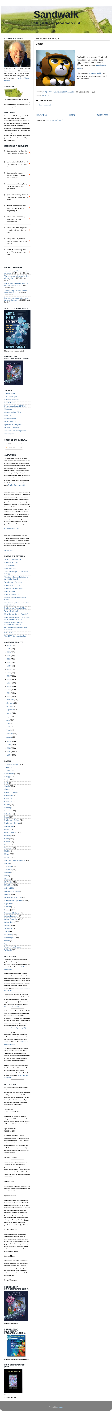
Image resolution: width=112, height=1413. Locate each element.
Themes (7, 931)
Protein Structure (10, 421)
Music (6, 876)
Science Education (11, 916)
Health (6, 851)
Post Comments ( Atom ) (54, 120)
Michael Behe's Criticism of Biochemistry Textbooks (14, 624)
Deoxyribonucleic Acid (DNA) (15, 406)
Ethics (6, 817)
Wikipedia (8, 950)
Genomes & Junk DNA (12, 412)
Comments (10, 448)
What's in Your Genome (12, 559)
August (9, 713)
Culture (7, 805)
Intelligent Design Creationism (15, 860)
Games (7, 829)
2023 (9, 656)
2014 (9, 686)
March (8, 730)
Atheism (7, 770)
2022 (9, 659)
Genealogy (8, 409)
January (9, 737)
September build (94, 73)
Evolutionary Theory (11, 823)
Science (7, 910)
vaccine (7, 941)
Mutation (7, 415)
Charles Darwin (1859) (12, 529)
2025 (9, 649)
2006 (9, 755)
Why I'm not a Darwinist (13, 582)
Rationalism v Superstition (13, 900)
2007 (9, 751)
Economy (8, 808)
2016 (9, 679)
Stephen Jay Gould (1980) (18, 1028)
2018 (9, 673)
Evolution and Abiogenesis (13, 588)
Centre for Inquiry (10, 792)
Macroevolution (10, 591)
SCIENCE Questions (11, 428)
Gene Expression (10, 832)
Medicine (7, 873)
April (8, 727)
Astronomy (8, 767)
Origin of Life (9, 888)
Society (7, 925)
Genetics (7, 842)
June (8, 720)
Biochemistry (9, 774)
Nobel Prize (8, 885)
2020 (9, 666)
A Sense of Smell (10, 394)
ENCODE (8, 814)
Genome (7, 845)
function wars (9, 826)
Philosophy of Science (12, 891)
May (8, 723)
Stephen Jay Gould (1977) (11, 1006)
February (9, 734)
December (10, 699)
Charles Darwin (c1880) (16, 485)
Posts (8, 443)
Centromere (8, 795)
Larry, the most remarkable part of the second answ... (16, 299)
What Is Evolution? (11, 611)
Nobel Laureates (10, 418)
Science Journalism (11, 919)
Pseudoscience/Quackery (13, 897)
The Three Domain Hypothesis (15, 431)
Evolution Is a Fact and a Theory (15, 608)
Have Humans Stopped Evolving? (16, 614)
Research (7, 907)
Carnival (7, 789)
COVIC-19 (8, 798)
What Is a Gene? (10, 569)
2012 (9, 693)
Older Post (102, 114)
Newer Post (41, 114)
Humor (7, 857)
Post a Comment (45, 105)
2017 (9, 676)
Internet (7, 863)
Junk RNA (8, 869)
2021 (9, 662)
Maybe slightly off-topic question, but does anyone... (16, 284)
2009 (9, 745)
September (10, 710)
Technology (8, 928)
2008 (9, 748)
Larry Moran (48, 92)
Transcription (9, 434)
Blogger (60, 1407)
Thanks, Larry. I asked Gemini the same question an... (16, 292)
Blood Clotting (9, 403)
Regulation (8, 904)
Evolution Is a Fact (11, 562)
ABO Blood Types (10, 397)
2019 (9, 669)
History (7, 854)
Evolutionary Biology (12, 820)
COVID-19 (8, 801)
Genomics (8, 848)
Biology (7, 777)
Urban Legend (9, 938)
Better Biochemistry (11, 400)
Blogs (6, 780)
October (9, 706)
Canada (7, 786)
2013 (9, 690)
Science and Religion (12, 913)
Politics (7, 894)
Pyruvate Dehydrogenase (13, 425)
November (10, 703)
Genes (6, 839)
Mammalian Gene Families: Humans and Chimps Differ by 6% (17, 618)
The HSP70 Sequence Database (15, 636)
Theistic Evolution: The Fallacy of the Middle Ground (16, 578)
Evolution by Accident (12, 585)
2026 (9, 645)
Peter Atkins (8, 550)
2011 (9, 696)
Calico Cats (8, 633)
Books (6, 783)
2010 (9, 741)
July (8, 716)
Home (72, 114)
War (6, 944)
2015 (9, 683)
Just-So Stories (9, 565)
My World (45, 95)
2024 (9, 652)
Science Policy (9, 922)
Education (8, 811)
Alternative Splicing (11, 764)
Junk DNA (8, 866)
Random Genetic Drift (12, 595)
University (8, 934)
